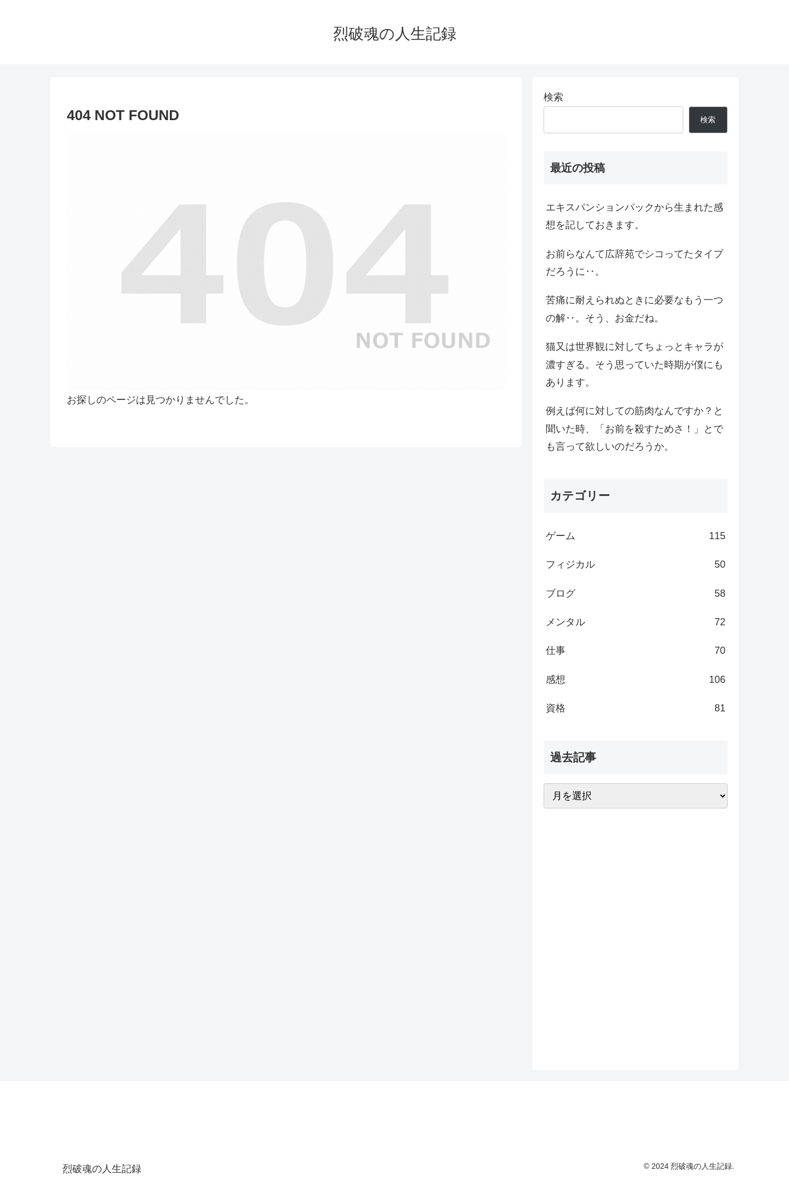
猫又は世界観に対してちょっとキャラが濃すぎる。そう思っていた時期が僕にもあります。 (634, 364)
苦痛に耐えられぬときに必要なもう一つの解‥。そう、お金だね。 (634, 309)
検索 (553, 97)
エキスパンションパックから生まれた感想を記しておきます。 (634, 216)
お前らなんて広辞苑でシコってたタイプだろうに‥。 (634, 262)
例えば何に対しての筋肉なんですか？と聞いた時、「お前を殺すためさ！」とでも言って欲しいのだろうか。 (634, 428)
